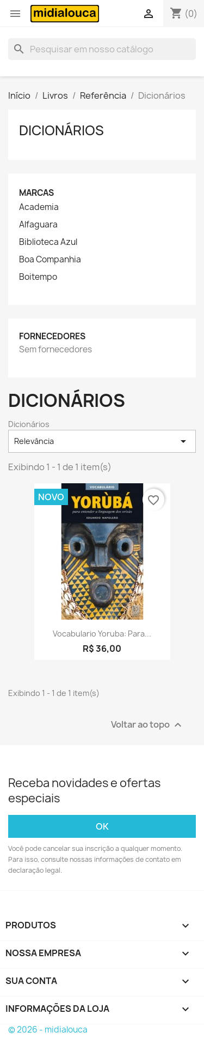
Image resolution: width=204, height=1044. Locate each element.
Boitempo (38, 277)
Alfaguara (38, 224)
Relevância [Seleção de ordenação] (102, 441)
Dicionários (61, 130)
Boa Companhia (50, 259)
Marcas (36, 193)
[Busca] (102, 49)
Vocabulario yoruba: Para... (102, 633)
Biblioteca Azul (48, 242)
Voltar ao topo (147, 725)
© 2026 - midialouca (48, 1029)
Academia (39, 207)
